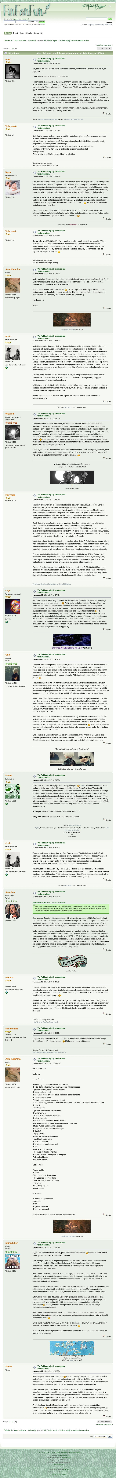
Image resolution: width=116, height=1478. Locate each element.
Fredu (8, 775)
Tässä (82, 786)
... (11, 48)
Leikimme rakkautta (68, 330)
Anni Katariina (12, 269)
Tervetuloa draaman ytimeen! (48, 119)
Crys (7, 590)
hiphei (37, 828)
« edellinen (100, 45)
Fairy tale (10, 495)
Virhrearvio (11, 126)
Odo (44, 41)
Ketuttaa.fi (64, 1472)
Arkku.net (66, 1469)
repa (7, 59)
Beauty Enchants (75, 825)
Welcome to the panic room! (74, 119)
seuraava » (108, 45)
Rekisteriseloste (59, 1464)
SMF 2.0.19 (41, 1452)
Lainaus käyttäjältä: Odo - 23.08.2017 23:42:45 (49, 902)
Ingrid (55, 41)
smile (71, 1360)
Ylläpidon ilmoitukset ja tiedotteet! (99, 25)
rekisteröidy (25, 19)
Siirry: (91, 1436)
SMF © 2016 (51, 1452)
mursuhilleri (11, 1243)
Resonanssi (11, 1028)
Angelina (10, 892)
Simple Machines (61, 1452)
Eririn (8, 336)
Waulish (9, 413)
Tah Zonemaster (62, 1455)
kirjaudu (15, 19)
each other (67, 407)
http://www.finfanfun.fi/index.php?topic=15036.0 (49, 1052)
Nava (8, 172)
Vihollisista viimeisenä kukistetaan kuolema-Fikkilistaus (52, 584)
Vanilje (49, 41)
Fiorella (9, 977)
